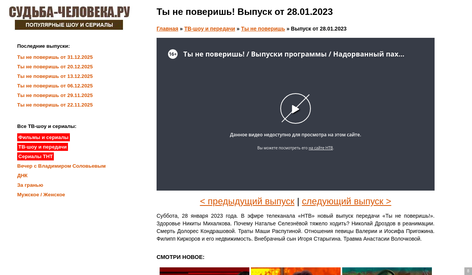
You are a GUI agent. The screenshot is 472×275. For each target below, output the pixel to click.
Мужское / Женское (41, 194)
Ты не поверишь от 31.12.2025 (55, 57)
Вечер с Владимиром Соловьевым (61, 166)
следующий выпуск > (346, 201)
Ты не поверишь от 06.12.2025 (55, 86)
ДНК (22, 175)
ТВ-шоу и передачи (209, 29)
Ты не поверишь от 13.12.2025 (55, 76)
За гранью (30, 185)
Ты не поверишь (263, 29)
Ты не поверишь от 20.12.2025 (55, 67)
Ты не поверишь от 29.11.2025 (55, 95)
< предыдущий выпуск (247, 201)
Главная (167, 29)
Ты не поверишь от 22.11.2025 (55, 105)
